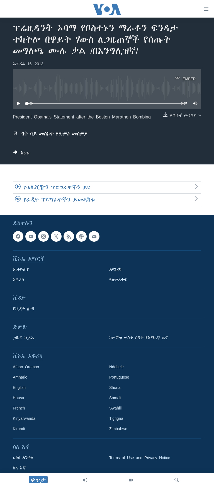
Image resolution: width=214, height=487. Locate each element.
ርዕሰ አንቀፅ (23, 458)
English (19, 387)
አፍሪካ (18, 280)
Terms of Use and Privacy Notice (139, 458)
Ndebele (116, 367)
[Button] (21, 154)
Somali (115, 398)
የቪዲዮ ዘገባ (23, 309)
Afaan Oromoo (26, 367)
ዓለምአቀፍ (118, 280)
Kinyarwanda (24, 418)
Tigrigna (116, 418)
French (19, 408)
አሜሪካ (115, 269)
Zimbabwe (118, 429)
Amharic (20, 377)
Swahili (115, 408)
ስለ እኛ (19, 468)
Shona (114, 387)
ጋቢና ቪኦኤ (23, 338)
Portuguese (119, 377)
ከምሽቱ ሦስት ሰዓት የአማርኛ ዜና (138, 338)
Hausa (18, 398)
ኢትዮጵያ (21, 269)
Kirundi (19, 429)
